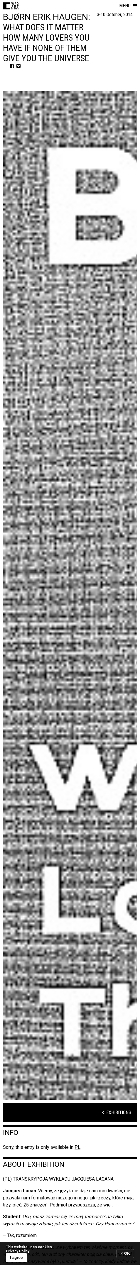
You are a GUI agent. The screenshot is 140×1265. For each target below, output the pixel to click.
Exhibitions (116, 1112)
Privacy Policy (17, 1251)
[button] (128, 6)
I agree (16, 1257)
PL (77, 1147)
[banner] (70, 1253)
